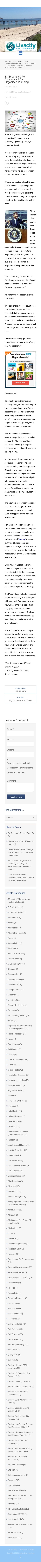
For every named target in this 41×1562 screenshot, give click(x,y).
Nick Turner (12, 97)
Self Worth (12, 1350)
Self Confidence (15, 1324)
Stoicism (12, 1470)
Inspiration (12, 1127)
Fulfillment (12, 1049)
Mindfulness (13, 1210)
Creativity (12, 995)
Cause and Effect (15, 964)
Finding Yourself (15, 1034)
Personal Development (18, 1267)
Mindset (11, 1215)
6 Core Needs (14, 907)
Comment (11, 781)
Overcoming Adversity (17, 1244)
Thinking (12, 1504)
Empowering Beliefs (16, 1015)
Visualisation (13, 1538)
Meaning (12, 1186)
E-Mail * (10, 739)
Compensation (14, 979)
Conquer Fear (14, 990)
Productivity (13, 1293)
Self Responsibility (16, 1344)
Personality (13, 1283)
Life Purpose (13, 1171)
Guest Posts (13, 1070)
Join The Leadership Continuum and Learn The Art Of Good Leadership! (21, 877)
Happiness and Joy (16, 1080)
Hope (10, 1096)
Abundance (13, 917)
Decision (12, 1000)
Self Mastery (13, 1339)
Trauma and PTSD (16, 1514)
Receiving (12, 1303)
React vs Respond (16, 1298)
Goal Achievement (16, 1060)
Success (12, 1480)
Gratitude (12, 1065)
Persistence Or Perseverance (21, 1259)
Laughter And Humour (17, 1145)
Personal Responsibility (18, 1277)
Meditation (12, 1191)
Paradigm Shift (14, 1249)
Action (11, 923)
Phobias (11, 1288)
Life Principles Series (17, 1166)
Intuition (11, 1140)
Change (11, 969)
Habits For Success (16, 1075)
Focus (10, 1039)
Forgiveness (13, 1044)
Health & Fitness (15, 1085)
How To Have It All (16, 1101)
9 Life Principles (15, 912)
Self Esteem (13, 1334)
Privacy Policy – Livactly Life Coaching (20, 1549)
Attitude (11, 948)
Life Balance (13, 1160)
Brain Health (13, 959)
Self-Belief (12, 1355)
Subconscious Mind (16, 1475)
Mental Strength (15, 1196)
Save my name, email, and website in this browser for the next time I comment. (20, 768)
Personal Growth (15, 1272)
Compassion (13, 974)
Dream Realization (16, 1005)
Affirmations (13, 928)
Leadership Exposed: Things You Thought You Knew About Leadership (21, 852)
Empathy (12, 1010)
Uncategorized (14, 1519)
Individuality (13, 1111)
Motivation (12, 1228)
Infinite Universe (15, 1116)
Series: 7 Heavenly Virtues (19, 1386)
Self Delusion (14, 1329)
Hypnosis (12, 1106)
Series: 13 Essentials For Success (18, 92)
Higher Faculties (15, 1090)
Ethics (10, 1020)
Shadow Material (15, 1465)
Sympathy (12, 1485)
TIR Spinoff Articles (16, 1509)
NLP (10, 1233)
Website (10, 750)
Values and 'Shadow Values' (20, 1524)
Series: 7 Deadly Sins (17, 1381)
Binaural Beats (14, 953)
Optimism (12, 1238)
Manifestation (14, 1181)
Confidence (13, 984)
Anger (10, 938)
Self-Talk (12, 1360)
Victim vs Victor (14, 1532)
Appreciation (13, 943)
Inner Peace (13, 1121)
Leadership (13, 1155)
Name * (10, 729)
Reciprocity (13, 1308)
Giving (11, 1054)
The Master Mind (15, 1490)
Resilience (12, 1319)
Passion (11, 1254)
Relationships (14, 1314)
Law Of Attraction (15, 1150)
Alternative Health (16, 933)
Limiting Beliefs (14, 1176)
